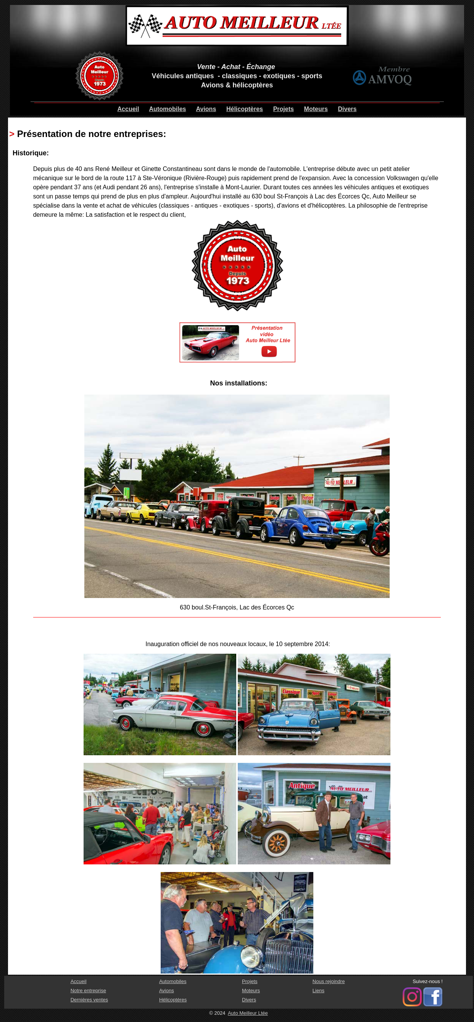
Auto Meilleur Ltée (248, 1013)
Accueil (128, 109)
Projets (283, 109)
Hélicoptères (244, 109)
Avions (206, 109)
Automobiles (167, 109)
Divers (347, 109)
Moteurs (316, 109)
